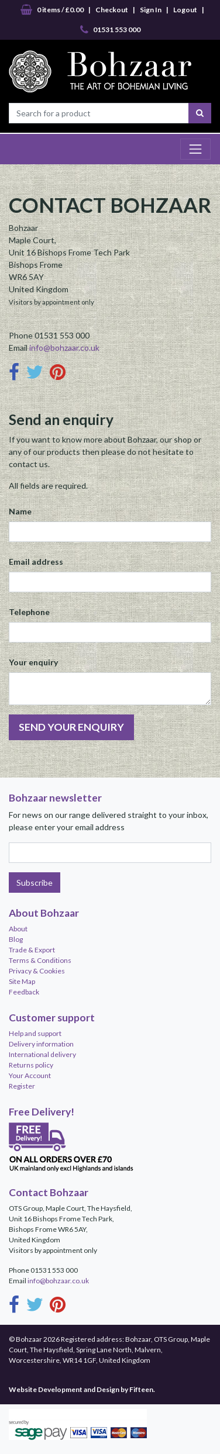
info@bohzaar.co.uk (64, 348)
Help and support (35, 1033)
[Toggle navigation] (195, 149)
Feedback (24, 991)
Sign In (150, 9)
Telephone (29, 612)
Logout (185, 9)
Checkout (111, 9)
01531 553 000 (110, 30)
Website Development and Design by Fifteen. (82, 1389)
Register (22, 1086)
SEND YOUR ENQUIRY (71, 727)
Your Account (30, 1075)
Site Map (22, 981)
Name (20, 511)
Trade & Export (32, 949)
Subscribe (34, 882)
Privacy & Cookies (37, 970)
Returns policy (31, 1065)
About (18, 928)
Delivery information (41, 1043)
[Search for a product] (99, 113)
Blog (16, 939)
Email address (36, 562)
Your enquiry (33, 662)
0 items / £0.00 (52, 10)
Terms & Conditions (40, 960)
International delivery (42, 1054)
